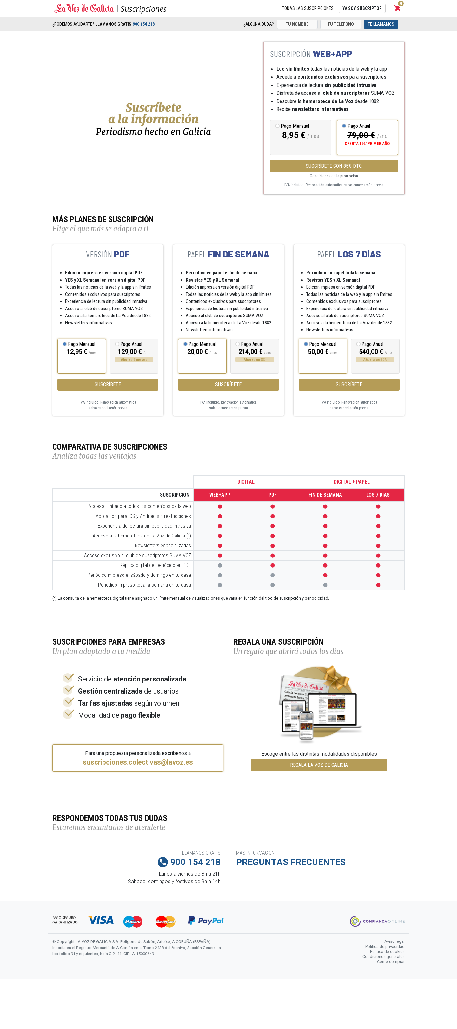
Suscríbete (108, 384)
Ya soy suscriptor (362, 8)
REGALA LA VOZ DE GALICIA (319, 765)
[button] (398, 8)
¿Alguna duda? (258, 24)
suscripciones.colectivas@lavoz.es (138, 762)
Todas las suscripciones (308, 8)
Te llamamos (381, 24)
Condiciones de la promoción (334, 175)
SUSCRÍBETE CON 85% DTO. (334, 166)
